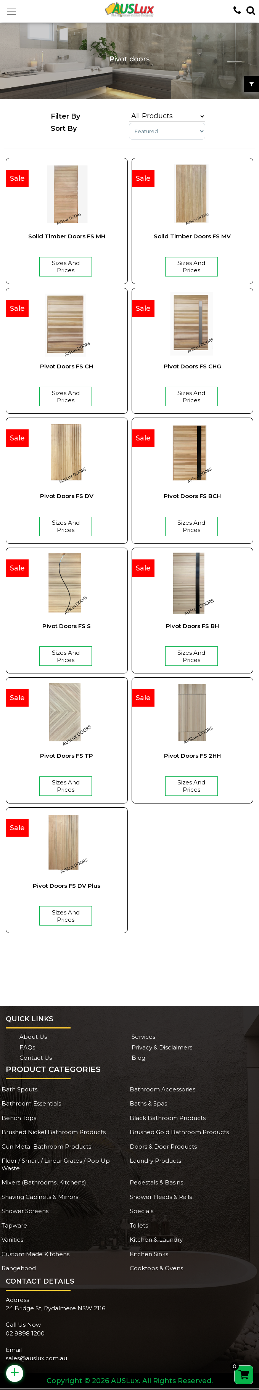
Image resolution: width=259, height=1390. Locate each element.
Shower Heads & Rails (161, 1196)
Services (143, 1036)
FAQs (27, 1047)
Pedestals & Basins (156, 1182)
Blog (138, 1057)
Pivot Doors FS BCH (192, 496)
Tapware (14, 1225)
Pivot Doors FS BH (192, 626)
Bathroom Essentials (31, 1103)
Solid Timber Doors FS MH (66, 236)
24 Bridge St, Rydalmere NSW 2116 (55, 1308)
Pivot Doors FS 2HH (192, 755)
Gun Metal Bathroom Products (46, 1146)
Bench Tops (19, 1118)
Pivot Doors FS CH (66, 366)
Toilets (139, 1225)
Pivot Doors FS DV (66, 496)
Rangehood (19, 1268)
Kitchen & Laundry (156, 1239)
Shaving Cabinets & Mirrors (40, 1196)
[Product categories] (167, 116)
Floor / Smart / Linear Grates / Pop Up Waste (56, 1164)
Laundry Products (155, 1160)
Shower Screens (25, 1211)
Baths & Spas (148, 1103)
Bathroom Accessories (162, 1089)
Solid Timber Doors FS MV (192, 236)
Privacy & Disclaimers (162, 1047)
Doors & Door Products (163, 1146)
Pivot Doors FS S (66, 626)
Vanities (12, 1239)
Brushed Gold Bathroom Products (179, 1132)
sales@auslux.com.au (36, 1358)
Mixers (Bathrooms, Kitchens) (44, 1182)
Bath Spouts (19, 1089)
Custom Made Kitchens (35, 1254)
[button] (11, 11)
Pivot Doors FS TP (66, 755)
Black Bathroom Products (168, 1118)
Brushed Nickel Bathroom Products (54, 1132)
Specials (141, 1211)
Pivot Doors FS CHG (192, 366)
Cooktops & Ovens (156, 1268)
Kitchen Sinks (149, 1254)
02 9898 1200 (25, 1333)
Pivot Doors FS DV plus (66, 885)
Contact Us (35, 1057)
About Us (33, 1036)
